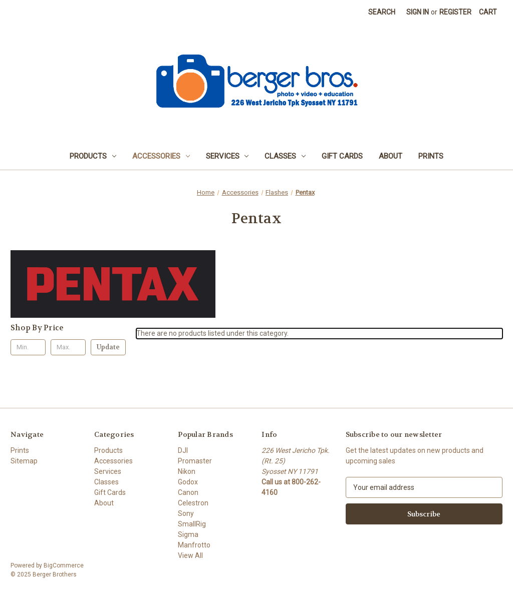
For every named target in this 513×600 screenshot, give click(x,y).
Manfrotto (194, 545)
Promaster (195, 461)
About (390, 156)
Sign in (417, 12)
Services (227, 156)
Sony (186, 513)
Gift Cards (342, 156)
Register (455, 12)
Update (108, 347)
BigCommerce (64, 565)
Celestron (193, 503)
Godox (188, 482)
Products (93, 156)
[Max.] (68, 347)
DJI (183, 450)
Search (381, 12)
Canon (188, 492)
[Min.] (28, 347)
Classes (285, 156)
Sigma (188, 534)
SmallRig (192, 524)
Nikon (186, 471)
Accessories (161, 156)
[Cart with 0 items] (487, 12)
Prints (430, 156)
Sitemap (24, 461)
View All (190, 555)
